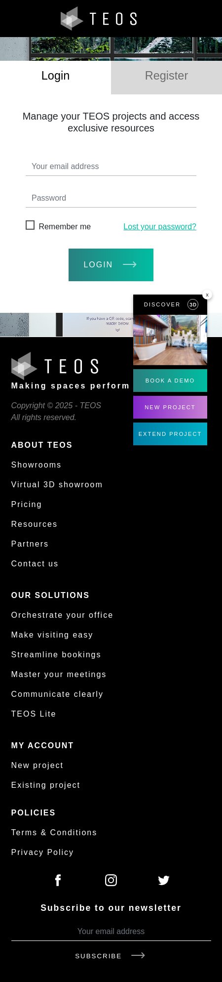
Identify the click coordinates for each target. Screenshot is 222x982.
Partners (30, 544)
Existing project (46, 785)
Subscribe (111, 956)
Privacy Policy (42, 852)
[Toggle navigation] (203, 18)
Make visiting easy (52, 635)
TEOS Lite (34, 714)
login (110, 264)
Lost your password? (159, 226)
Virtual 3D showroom (57, 484)
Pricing (26, 504)
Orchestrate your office (62, 615)
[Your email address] (111, 932)
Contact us (35, 563)
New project (37, 765)
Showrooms (36, 465)
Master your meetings (59, 674)
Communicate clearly (57, 694)
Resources (34, 524)
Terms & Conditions (54, 832)
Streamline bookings (56, 654)
